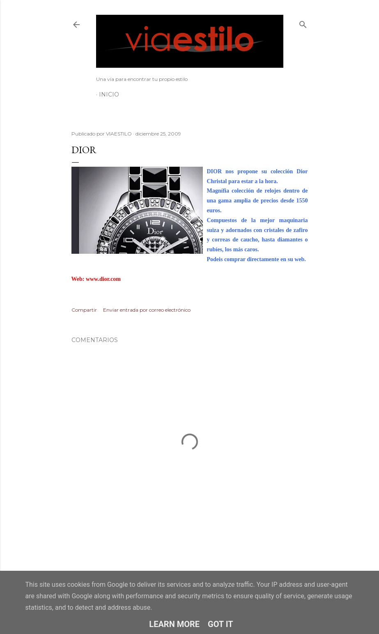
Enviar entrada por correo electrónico (147, 310)
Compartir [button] (84, 310)
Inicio (109, 94)
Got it (220, 624)
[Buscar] (303, 23)
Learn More (174, 624)
